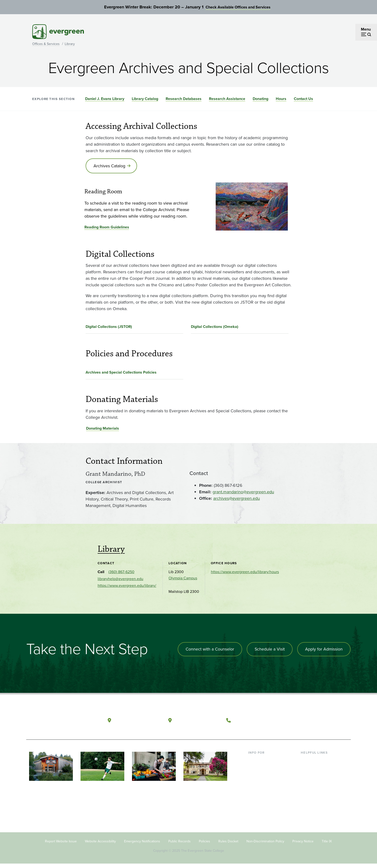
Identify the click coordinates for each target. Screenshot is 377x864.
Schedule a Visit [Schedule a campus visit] (269, 649)
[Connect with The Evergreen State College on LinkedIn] (329, 720)
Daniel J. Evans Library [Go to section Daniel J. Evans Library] (104, 98)
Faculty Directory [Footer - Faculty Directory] (315, 768)
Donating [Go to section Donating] (260, 98)
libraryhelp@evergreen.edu (120, 579)
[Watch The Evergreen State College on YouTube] (309, 720)
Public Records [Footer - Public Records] (179, 841)
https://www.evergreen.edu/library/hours (245, 572)
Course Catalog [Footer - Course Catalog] (314, 783)
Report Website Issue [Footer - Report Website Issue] (61, 841)
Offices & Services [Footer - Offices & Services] (316, 776)
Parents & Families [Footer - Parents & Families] (263, 776)
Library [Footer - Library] (306, 760)
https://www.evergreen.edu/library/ (127, 586)
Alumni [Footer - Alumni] (254, 799)
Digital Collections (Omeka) (214, 327)
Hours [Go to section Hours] (281, 98)
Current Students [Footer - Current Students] (262, 760)
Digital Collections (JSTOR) (109, 327)
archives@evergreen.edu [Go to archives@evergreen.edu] (236, 498)
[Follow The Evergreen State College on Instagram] (319, 720)
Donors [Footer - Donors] (254, 791)
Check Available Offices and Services (238, 7)
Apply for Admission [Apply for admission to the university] (324, 649)
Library (70, 43)
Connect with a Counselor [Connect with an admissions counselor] (209, 649)
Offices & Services (46, 43)
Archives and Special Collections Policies (121, 373)
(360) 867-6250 (121, 572)
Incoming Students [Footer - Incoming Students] (264, 768)
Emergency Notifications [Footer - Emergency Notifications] (142, 841)
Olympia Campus (183, 578)
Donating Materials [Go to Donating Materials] (102, 429)
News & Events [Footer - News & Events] (313, 799)
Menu (366, 29)
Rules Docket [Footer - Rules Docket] (228, 841)
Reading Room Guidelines (106, 227)
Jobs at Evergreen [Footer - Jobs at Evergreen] (316, 807)
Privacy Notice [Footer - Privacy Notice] (303, 841)
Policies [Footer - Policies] (204, 841)
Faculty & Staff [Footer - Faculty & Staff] (260, 783)
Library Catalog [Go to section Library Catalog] (145, 98)
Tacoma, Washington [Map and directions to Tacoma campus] (198, 720)
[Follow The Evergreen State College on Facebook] (300, 720)
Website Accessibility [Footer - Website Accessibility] (100, 841)
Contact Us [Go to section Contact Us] (303, 98)
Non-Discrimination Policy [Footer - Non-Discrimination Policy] (265, 841)
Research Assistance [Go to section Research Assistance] (227, 98)
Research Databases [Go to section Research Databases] (183, 98)
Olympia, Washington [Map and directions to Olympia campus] (137, 720)
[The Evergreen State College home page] (60, 721)
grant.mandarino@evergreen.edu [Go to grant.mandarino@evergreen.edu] (243, 492)
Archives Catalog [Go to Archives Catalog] (110, 166)
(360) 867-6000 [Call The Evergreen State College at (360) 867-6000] (251, 720)
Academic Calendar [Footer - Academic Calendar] (317, 791)
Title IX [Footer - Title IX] (327, 841)
